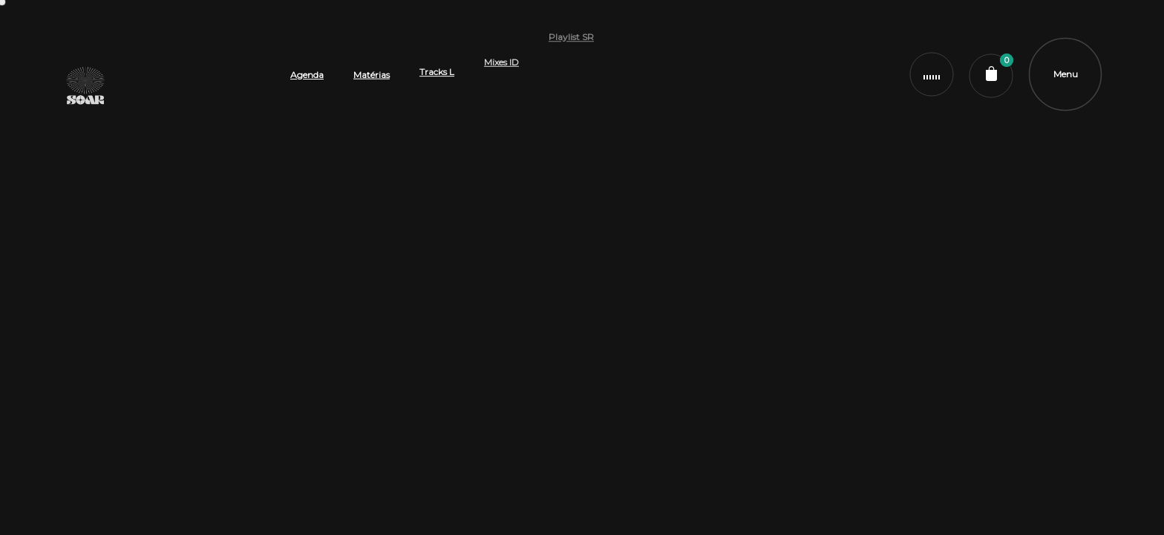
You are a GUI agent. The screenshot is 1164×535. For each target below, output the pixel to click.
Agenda (307, 73)
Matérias (371, 67)
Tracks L (436, 50)
